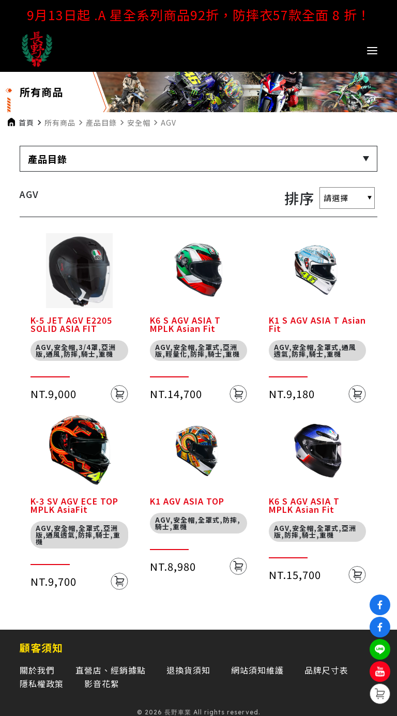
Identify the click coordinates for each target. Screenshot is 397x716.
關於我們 (37, 670)
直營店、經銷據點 (110, 670)
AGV (168, 122)
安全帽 (138, 122)
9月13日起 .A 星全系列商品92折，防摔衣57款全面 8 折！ (199, 14)
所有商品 (59, 122)
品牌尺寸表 (326, 670)
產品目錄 (101, 122)
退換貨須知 (188, 670)
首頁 (26, 122)
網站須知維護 (257, 670)
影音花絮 (101, 683)
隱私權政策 (42, 683)
